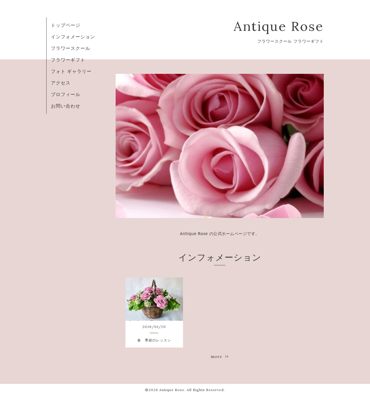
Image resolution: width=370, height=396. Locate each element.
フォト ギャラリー (71, 71)
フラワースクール (70, 48)
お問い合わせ (65, 106)
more (220, 356)
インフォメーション (73, 37)
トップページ (65, 25)
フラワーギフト (68, 60)
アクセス (61, 83)
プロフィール (65, 94)
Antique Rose (279, 26)
